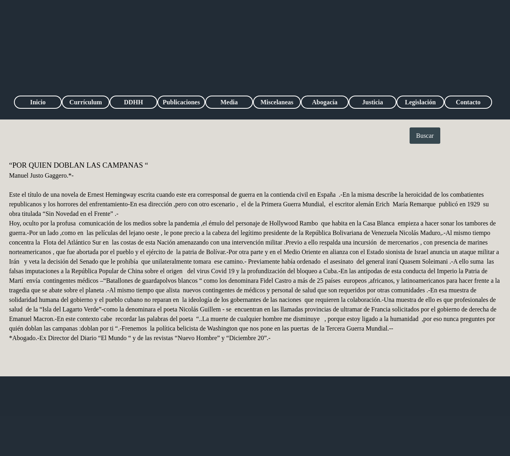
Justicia (372, 102)
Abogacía (324, 102)
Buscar (425, 135)
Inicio (37, 102)
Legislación (420, 102)
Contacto (468, 102)
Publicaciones (181, 102)
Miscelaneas (277, 102)
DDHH (133, 102)
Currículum (85, 102)
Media (229, 102)
